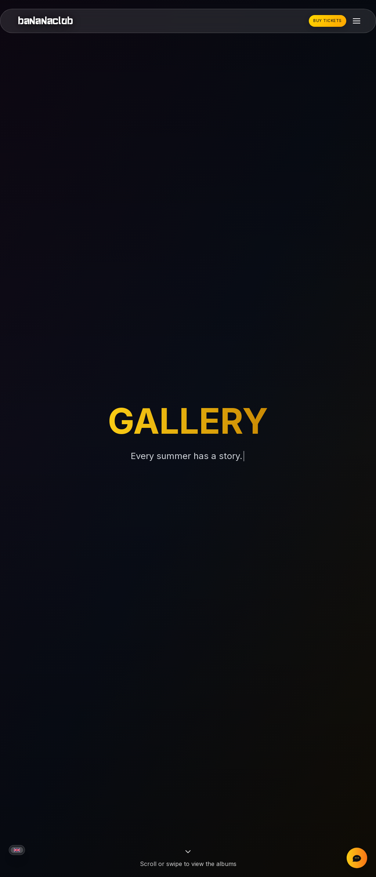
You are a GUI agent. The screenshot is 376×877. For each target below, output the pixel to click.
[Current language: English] (17, 850)
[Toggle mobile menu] (356, 21)
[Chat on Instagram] (357, 858)
